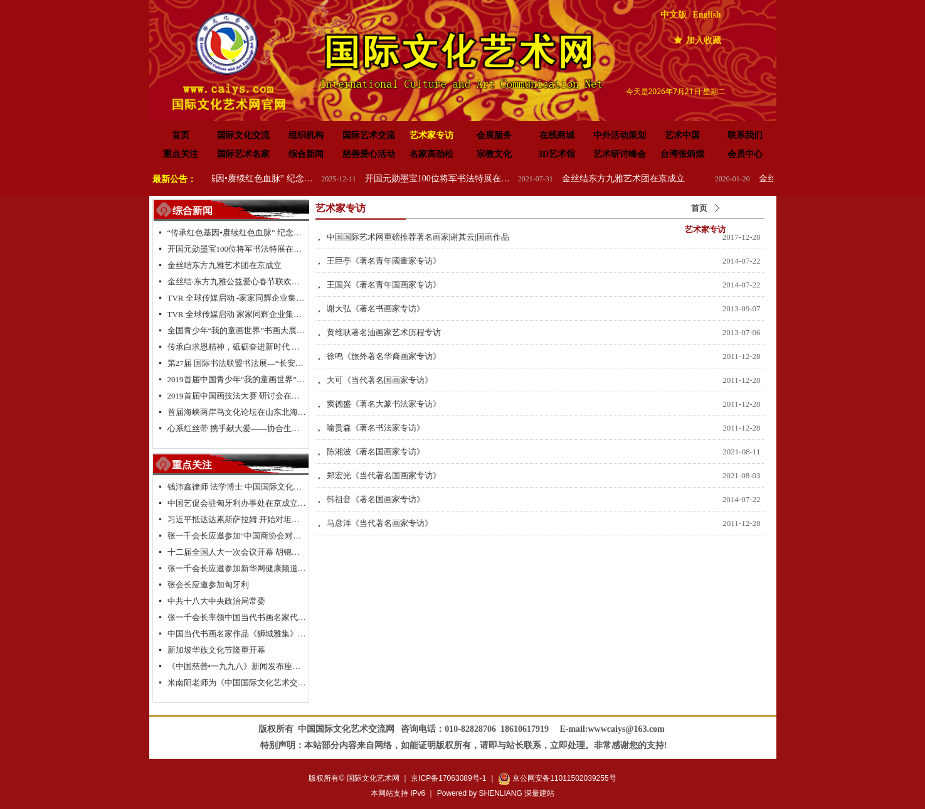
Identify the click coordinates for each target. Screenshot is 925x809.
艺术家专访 (705, 229)
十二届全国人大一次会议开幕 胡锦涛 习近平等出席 (237, 552)
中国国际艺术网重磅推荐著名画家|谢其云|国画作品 (418, 237)
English (707, 14)
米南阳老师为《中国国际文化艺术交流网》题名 (237, 682)
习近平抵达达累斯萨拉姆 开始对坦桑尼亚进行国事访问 (237, 519)
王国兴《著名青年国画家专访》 (384, 284)
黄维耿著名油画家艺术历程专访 (384, 332)
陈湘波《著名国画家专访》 (376, 451)
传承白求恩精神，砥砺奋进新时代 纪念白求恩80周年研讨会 (237, 346)
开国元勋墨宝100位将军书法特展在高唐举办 (451, 178)
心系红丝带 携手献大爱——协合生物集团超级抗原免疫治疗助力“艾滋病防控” (237, 428)
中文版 (673, 14)
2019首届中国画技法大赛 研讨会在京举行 (237, 395)
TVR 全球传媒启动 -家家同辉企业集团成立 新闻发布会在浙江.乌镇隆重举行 (237, 298)
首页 (699, 208)
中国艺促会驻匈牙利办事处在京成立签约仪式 (237, 503)
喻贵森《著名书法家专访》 (376, 427)
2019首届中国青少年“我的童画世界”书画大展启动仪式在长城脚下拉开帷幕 (237, 379)
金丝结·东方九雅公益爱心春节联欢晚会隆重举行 (237, 281)
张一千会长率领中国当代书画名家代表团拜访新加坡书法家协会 (237, 617)
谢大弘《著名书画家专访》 (376, 308)
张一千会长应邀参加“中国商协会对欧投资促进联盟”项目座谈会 (237, 535)
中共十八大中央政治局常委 (216, 601)
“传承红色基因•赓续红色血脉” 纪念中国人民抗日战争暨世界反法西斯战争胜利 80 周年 (254, 178)
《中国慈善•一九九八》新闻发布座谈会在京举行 (237, 666)
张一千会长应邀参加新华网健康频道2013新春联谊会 (237, 568)
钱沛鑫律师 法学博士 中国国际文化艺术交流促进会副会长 (237, 486)
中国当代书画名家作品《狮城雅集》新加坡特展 (237, 633)
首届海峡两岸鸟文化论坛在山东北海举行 (237, 412)
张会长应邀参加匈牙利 (208, 584)
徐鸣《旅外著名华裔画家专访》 (384, 356)
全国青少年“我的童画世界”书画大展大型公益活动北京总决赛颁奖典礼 (237, 330)
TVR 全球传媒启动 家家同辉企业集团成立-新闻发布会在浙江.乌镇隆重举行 (237, 314)
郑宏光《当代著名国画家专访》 (384, 475)
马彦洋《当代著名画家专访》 (380, 523)
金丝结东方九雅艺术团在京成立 (635, 178)
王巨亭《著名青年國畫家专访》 (384, 260)
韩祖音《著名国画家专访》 (376, 499)
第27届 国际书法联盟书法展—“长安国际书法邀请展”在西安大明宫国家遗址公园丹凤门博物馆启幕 (237, 363)
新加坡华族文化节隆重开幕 (216, 650)
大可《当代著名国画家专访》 (380, 380)
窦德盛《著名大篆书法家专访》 (384, 404)
